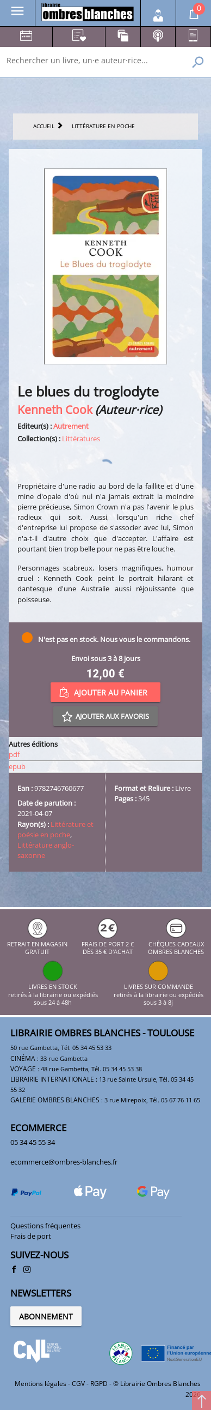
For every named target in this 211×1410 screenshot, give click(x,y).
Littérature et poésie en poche (55, 829)
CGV (78, 1383)
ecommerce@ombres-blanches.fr (63, 1162)
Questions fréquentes (45, 1226)
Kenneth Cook (54, 409)
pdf (14, 754)
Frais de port (30, 1236)
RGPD (99, 1383)
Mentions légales (40, 1383)
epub (17, 766)
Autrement (71, 426)
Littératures (81, 438)
